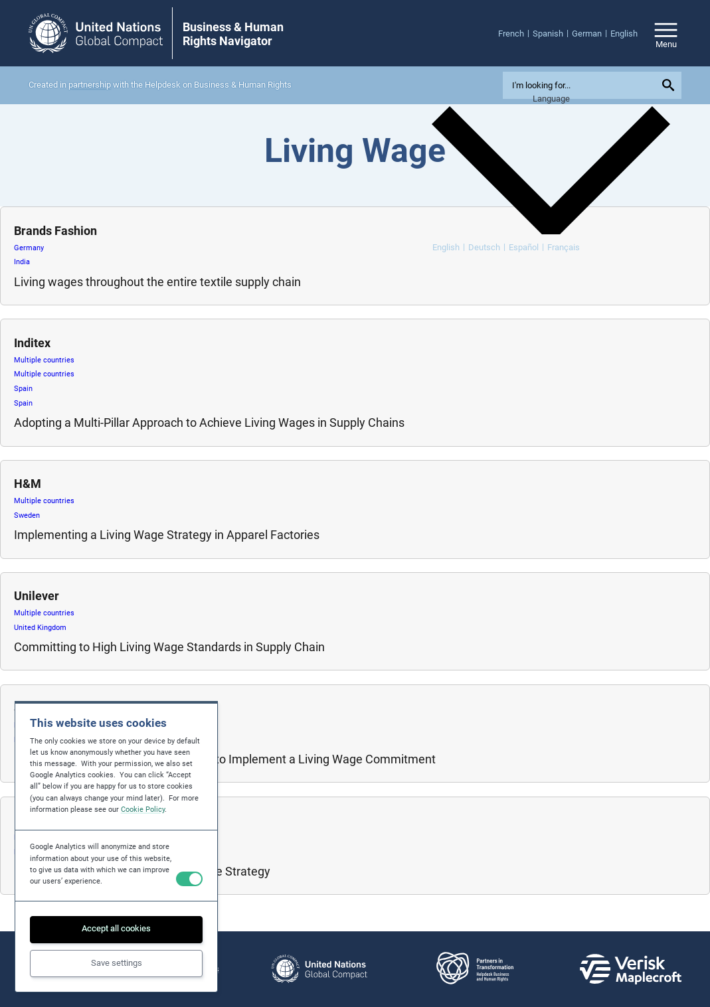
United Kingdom (40, 627)
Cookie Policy (143, 809)
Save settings (116, 963)
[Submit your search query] (670, 85)
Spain (23, 388)
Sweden (27, 515)
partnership (89, 85)
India (22, 262)
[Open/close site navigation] (665, 33)
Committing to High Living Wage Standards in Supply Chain (169, 647)
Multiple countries (44, 360)
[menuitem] (515, 33)
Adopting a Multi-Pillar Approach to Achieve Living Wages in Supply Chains (209, 422)
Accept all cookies (116, 928)
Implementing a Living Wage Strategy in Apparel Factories (166, 535)
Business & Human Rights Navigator (233, 34)
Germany (29, 248)
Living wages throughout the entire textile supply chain (157, 282)
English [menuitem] (446, 247)
